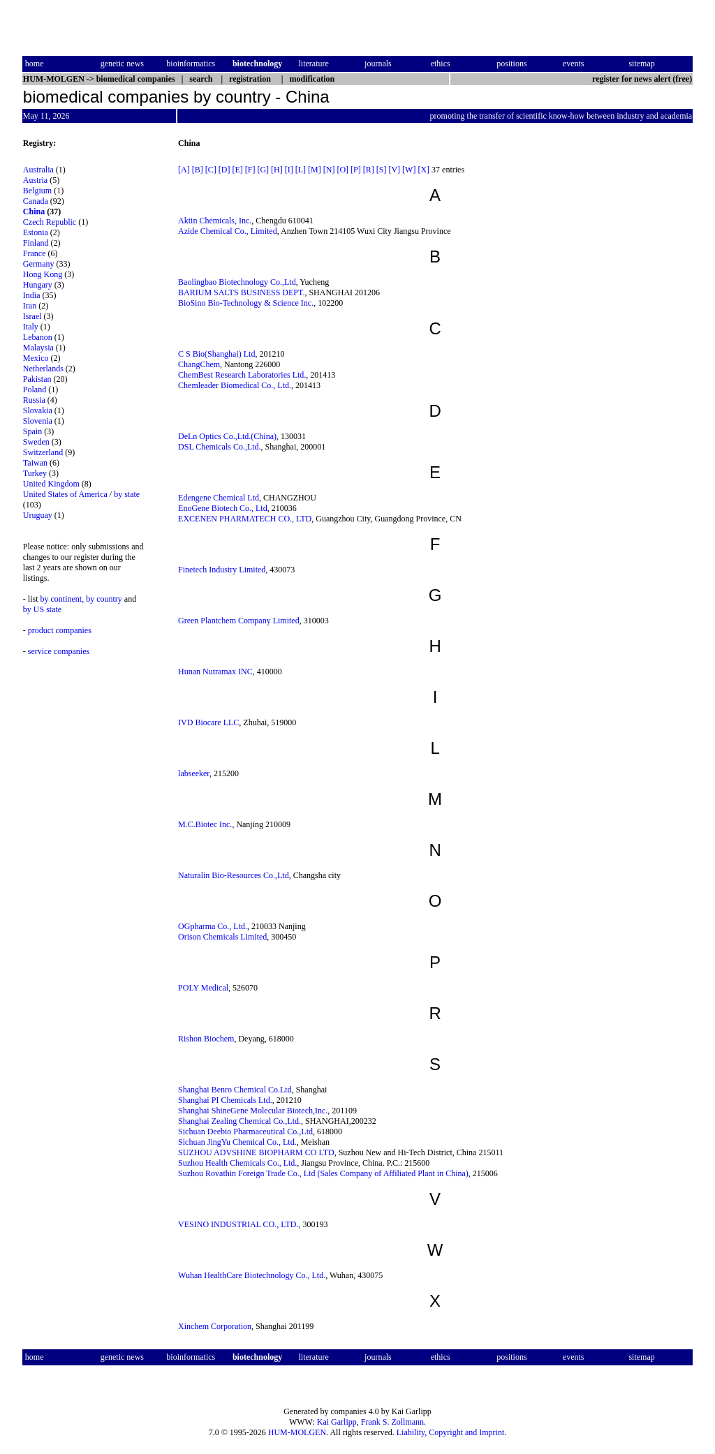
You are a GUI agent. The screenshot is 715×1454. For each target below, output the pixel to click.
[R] (368, 170)
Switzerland (43, 452)
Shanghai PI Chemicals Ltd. (225, 1100)
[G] (263, 170)
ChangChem (199, 364)
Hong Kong (42, 274)
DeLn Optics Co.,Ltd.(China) (227, 436)
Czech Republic (49, 222)
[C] (210, 170)
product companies (59, 630)
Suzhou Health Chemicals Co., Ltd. (237, 1163)
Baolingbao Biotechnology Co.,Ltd (237, 282)
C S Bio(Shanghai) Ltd (216, 354)
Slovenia (37, 421)
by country (104, 599)
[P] (356, 170)
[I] (289, 170)
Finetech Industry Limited (221, 569)
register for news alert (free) (642, 79)
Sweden (36, 442)
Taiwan (35, 463)
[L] (300, 170)
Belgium (37, 190)
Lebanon (37, 337)
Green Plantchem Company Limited (239, 620)
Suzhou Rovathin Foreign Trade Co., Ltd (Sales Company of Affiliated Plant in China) (323, 1173)
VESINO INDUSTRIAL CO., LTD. (238, 1224)
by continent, (62, 599)
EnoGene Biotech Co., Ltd (222, 508)
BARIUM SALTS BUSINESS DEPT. (241, 292)
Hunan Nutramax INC (215, 671)
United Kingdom (51, 484)
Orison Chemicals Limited (222, 937)
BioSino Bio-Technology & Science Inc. (246, 303)
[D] (224, 170)
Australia (38, 170)
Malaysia (38, 348)
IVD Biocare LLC (208, 722)
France (34, 253)
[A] (184, 170)
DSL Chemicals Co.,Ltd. (219, 447)
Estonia (35, 232)
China (34, 211)
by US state (42, 609)
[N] (329, 170)
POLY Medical (203, 988)
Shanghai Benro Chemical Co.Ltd (235, 1090)
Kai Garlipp (337, 1422)
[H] (277, 170)
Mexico (36, 358)
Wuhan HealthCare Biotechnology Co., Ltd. (251, 1275)
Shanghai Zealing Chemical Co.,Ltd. (239, 1121)
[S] (381, 170)
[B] (197, 170)
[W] (408, 170)
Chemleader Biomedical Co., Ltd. (234, 385)
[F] (250, 170)
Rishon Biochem (206, 1039)
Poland (34, 389)
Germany (38, 264)
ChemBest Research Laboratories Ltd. (242, 375)
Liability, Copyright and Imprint (451, 1432)
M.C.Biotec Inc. (205, 824)
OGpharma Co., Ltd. (212, 926)
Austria (35, 180)
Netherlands (43, 368)
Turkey (35, 473)
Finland (36, 243)
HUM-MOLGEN (297, 1432)
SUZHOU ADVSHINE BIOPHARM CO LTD (256, 1152)
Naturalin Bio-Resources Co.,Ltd (233, 875)
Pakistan (37, 379)
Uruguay (37, 515)
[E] (237, 170)
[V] (394, 170)
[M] (314, 170)
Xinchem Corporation (214, 1326)
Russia (34, 400)
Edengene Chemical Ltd (218, 498)
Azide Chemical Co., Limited (227, 231)
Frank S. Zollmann (392, 1422)
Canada (35, 201)
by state (127, 494)
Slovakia (37, 410)
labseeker (193, 773)
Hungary (37, 285)
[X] (423, 170)
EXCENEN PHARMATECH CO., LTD (244, 519)
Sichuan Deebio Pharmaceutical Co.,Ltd (245, 1131)
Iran (29, 306)
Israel (32, 316)
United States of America (65, 494)
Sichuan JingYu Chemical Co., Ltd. (237, 1142)
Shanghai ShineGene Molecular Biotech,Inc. (252, 1110)
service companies (58, 651)
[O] (342, 170)
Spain (32, 431)
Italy (30, 327)
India (31, 295)
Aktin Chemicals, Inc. (214, 220)
